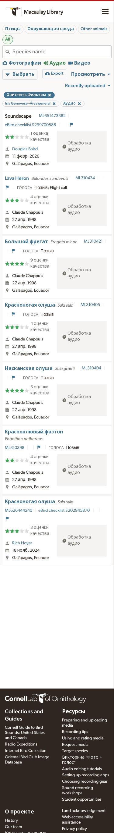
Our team (13, 827)
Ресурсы (73, 711)
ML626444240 (18, 510)
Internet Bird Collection (26, 751)
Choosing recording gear (85, 781)
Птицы (13, 29)
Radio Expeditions (21, 744)
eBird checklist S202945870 (64, 510)
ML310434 (85, 178)
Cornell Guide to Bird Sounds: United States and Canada (25, 732)
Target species (75, 751)
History (11, 820)
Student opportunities (82, 799)
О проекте (19, 812)
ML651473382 (52, 116)
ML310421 (93, 241)
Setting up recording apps (85, 775)
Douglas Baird (25, 149)
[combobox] (61, 52)
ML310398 (14, 448)
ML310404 (91, 368)
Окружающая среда (50, 29)
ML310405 (90, 305)
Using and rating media (83, 738)
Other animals (94, 29)
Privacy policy (74, 829)
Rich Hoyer (22, 543)
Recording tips (75, 732)
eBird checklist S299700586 (31, 125)
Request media (75, 744)
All (7, 39)
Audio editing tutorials (82, 769)
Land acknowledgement (83, 811)
